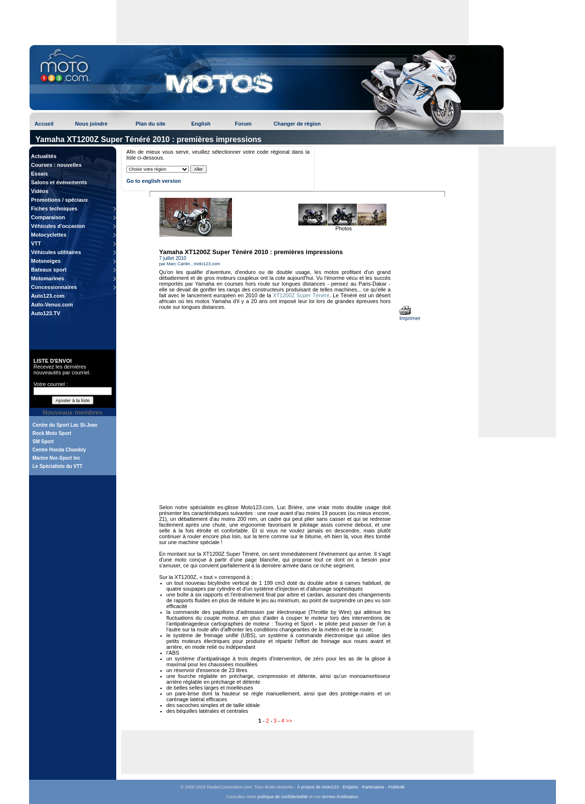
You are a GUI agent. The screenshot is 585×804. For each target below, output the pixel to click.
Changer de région (297, 124)
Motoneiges (46, 261)
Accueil (43, 124)
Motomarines (47, 278)
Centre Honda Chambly (59, 449)
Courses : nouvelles (56, 165)
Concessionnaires (54, 287)
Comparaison (48, 217)
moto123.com (207, 263)
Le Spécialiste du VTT (57, 466)
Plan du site (151, 124)
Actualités (44, 156)
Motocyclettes (48, 235)
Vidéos (39, 191)
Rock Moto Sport (51, 433)
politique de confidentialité (283, 796)
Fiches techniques (54, 208)
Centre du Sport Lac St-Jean (64, 425)
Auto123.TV (46, 313)
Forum (243, 124)
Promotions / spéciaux (59, 200)
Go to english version (153, 181)
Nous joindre (91, 124)
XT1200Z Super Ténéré (301, 295)
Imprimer (410, 315)
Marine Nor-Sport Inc (56, 458)
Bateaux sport (48, 270)
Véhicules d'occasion (58, 226)
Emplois (350, 787)
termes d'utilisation (340, 796)
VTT (36, 243)
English (201, 124)
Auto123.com (47, 296)
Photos (343, 228)
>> (289, 721)
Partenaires (373, 787)
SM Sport (43, 441)
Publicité (396, 787)
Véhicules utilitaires (56, 252)
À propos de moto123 (318, 787)
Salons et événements (59, 182)
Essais (39, 174)
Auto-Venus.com (52, 304)
